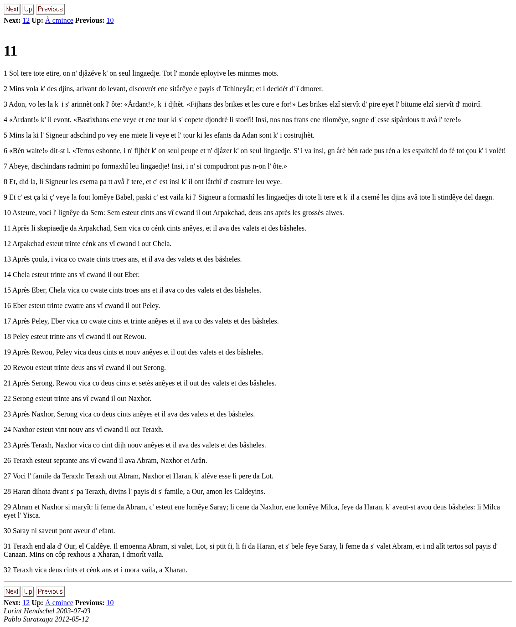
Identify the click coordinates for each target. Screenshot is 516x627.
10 (110, 20)
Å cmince (59, 20)
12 (26, 20)
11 (10, 50)
